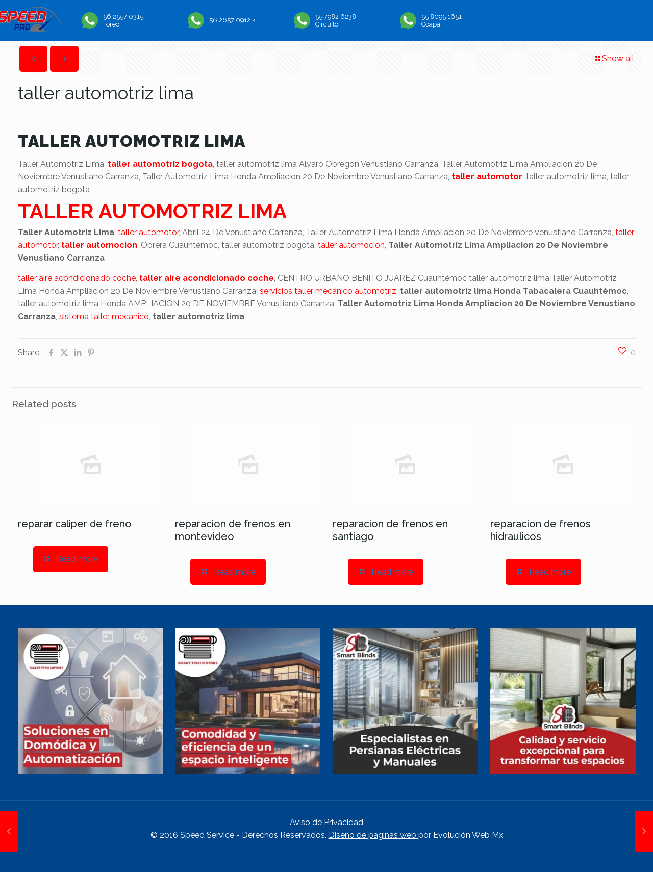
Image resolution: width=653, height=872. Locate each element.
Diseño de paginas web (373, 835)
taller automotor (486, 177)
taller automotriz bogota (160, 164)
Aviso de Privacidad (326, 822)
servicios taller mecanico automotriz (328, 291)
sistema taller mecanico (104, 316)
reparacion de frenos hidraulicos (540, 530)
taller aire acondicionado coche (77, 278)
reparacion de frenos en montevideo (232, 530)
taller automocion (99, 245)
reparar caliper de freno (75, 524)
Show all (614, 58)
